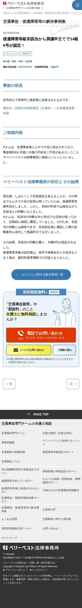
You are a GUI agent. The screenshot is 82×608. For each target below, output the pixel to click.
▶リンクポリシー (39, 570)
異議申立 (26, 53)
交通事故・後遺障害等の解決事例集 (20, 509)
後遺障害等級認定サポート (58, 451)
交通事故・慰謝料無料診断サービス (20, 499)
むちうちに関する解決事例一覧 (42, 274)
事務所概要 (8, 442)
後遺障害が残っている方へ (17, 480)
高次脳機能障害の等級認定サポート (20, 471)
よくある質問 (9, 518)
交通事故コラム (10, 461)
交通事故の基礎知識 (13, 451)
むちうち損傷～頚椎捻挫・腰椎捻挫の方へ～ (62, 480)
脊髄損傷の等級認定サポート (59, 471)
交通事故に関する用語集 (57, 518)
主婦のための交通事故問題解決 (61, 490)
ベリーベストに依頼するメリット (62, 442)
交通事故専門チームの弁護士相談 (26, 423)
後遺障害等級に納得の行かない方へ (20, 490)
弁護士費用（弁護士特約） (58, 433)
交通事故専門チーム (13, 433)
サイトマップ (9, 537)
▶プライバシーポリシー (15, 570)
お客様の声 (49, 509)
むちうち (11, 53)
